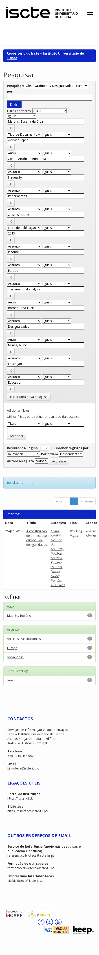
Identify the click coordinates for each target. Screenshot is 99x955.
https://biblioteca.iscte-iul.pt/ (27, 811)
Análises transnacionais (24, 639)
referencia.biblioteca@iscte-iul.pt (30, 855)
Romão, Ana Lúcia (58, 582)
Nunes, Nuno (56, 573)
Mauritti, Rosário (57, 551)
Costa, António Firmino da (56, 538)
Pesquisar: (15, 86)
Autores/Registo (20, 461)
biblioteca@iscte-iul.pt (23, 768)
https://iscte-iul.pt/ (20, 798)
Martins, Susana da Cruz (57, 562)
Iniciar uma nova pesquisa (29, 397)
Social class (15, 657)
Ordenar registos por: (71, 448)
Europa (12, 648)
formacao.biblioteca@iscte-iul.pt (30, 868)
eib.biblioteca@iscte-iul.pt (25, 880)
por (9, 91)
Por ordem (49, 454)
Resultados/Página (22, 448)
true (10, 680)
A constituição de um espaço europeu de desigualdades (36, 538)
